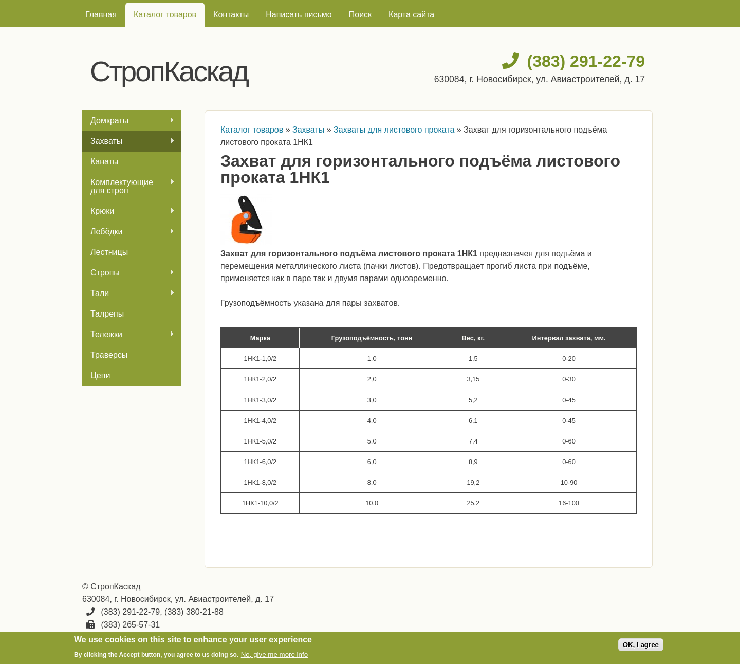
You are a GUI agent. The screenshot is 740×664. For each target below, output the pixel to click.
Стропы (128, 273)
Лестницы (109, 252)
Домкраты (128, 120)
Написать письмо (299, 14)
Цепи (100, 375)
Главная (101, 14)
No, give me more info (274, 654)
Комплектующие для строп (128, 186)
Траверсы (108, 355)
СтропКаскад (169, 71)
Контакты (231, 14)
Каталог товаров (165, 14)
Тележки (128, 334)
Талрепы (107, 313)
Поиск (360, 14)
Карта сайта (411, 14)
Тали (128, 293)
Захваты (128, 141)
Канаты (104, 161)
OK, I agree (641, 645)
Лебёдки (128, 231)
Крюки (128, 211)
